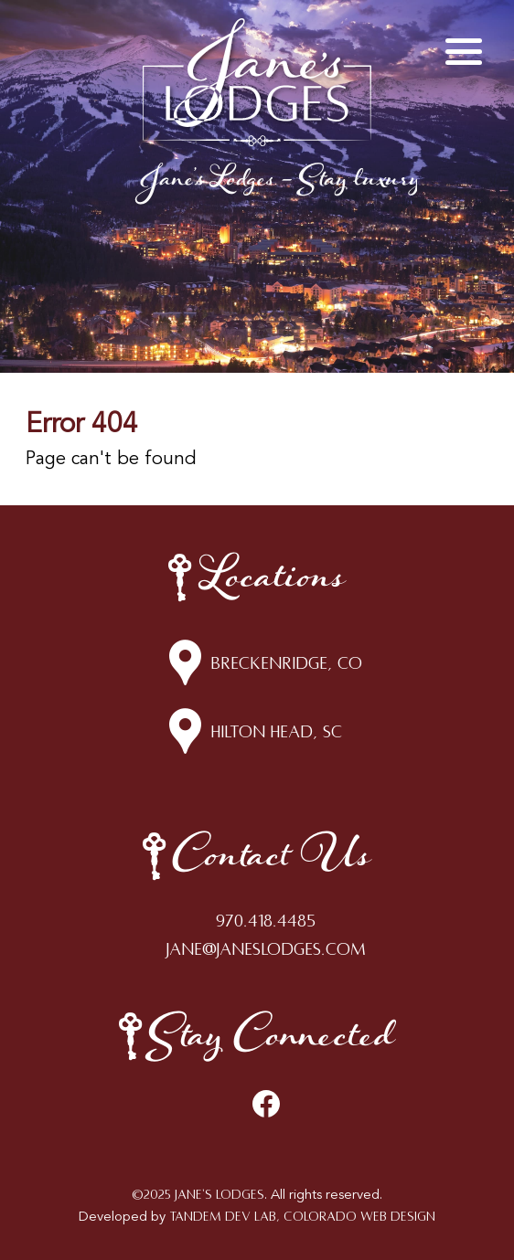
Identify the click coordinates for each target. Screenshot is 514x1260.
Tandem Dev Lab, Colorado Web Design (302, 1216)
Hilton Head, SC (276, 732)
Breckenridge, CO (286, 663)
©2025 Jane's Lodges (198, 1195)
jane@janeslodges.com (266, 949)
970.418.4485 (266, 921)
